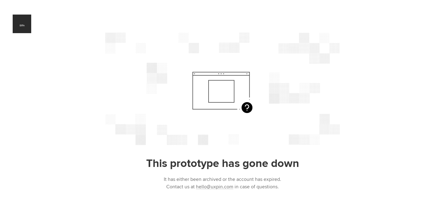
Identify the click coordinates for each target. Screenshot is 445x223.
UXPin (22, 24)
